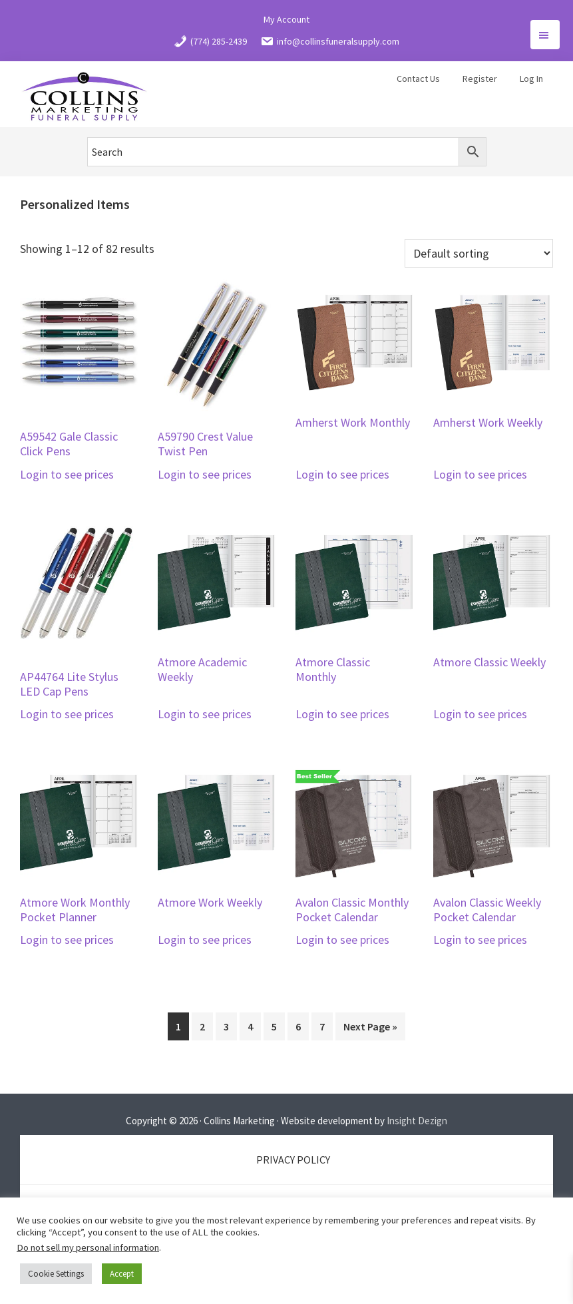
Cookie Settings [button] (56, 1273)
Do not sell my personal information (88, 1247)
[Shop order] (479, 253)
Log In (531, 79)
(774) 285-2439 (210, 41)
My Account (286, 19)
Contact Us (418, 79)
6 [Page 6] (298, 1026)
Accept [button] (122, 1273)
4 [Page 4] (250, 1026)
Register (480, 79)
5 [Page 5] (274, 1026)
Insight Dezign (417, 1120)
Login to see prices (67, 474)
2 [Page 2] (202, 1026)
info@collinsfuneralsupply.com (329, 41)
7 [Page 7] (322, 1026)
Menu (545, 34)
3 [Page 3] (226, 1026)
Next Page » (370, 1026)
